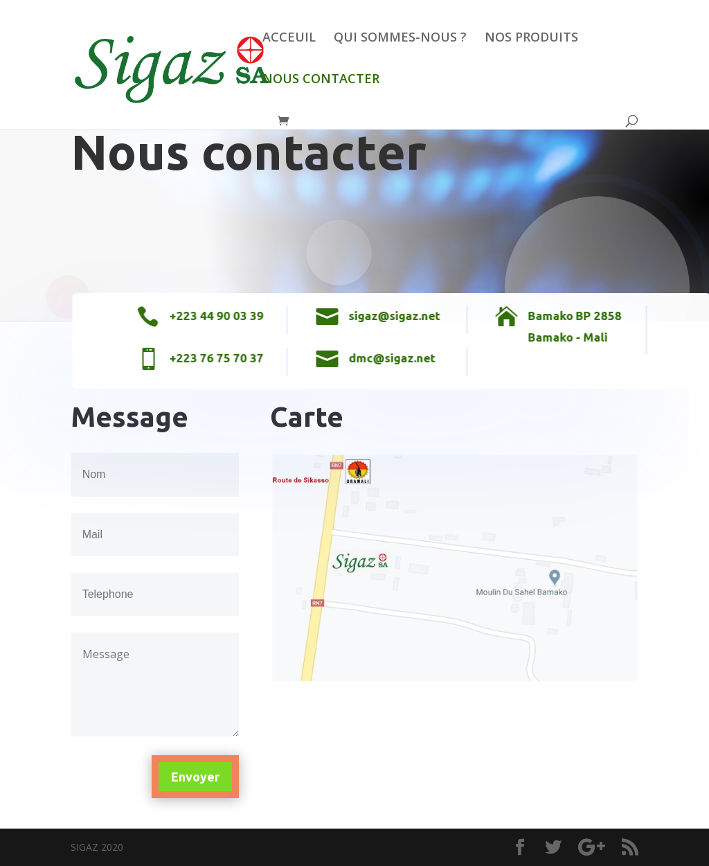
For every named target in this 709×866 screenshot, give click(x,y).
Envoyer (195, 777)
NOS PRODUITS (531, 38)
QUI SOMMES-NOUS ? (400, 38)
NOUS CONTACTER (320, 80)
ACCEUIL (289, 38)
